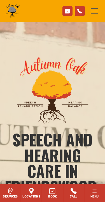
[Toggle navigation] (94, 11)
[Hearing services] (10, 193)
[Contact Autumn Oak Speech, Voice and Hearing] (52, 193)
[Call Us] (80, 11)
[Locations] (31, 193)
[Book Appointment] (67, 11)
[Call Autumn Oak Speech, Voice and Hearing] (73, 193)
